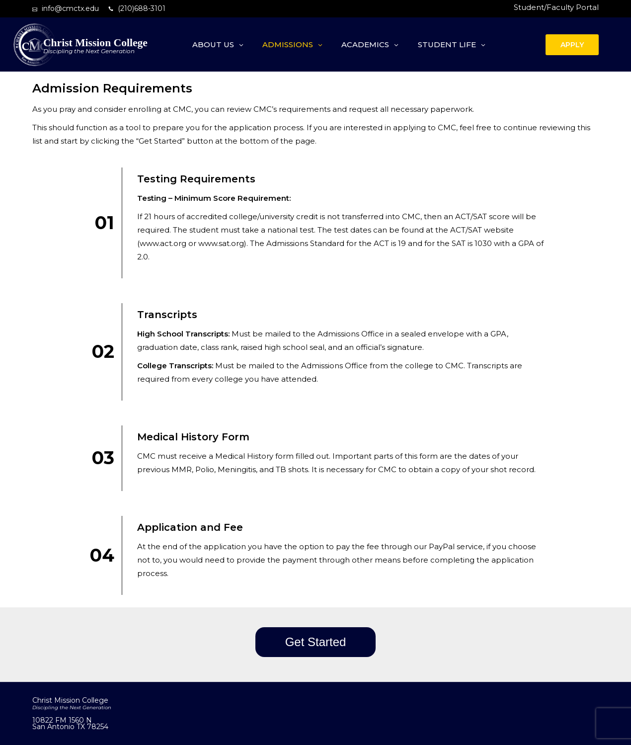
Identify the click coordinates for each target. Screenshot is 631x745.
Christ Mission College (95, 43)
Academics (365, 44)
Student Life (447, 44)
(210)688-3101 (141, 8)
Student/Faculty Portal (556, 7)
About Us (213, 44)
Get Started (315, 642)
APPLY (572, 44)
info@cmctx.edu (70, 8)
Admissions (287, 44)
